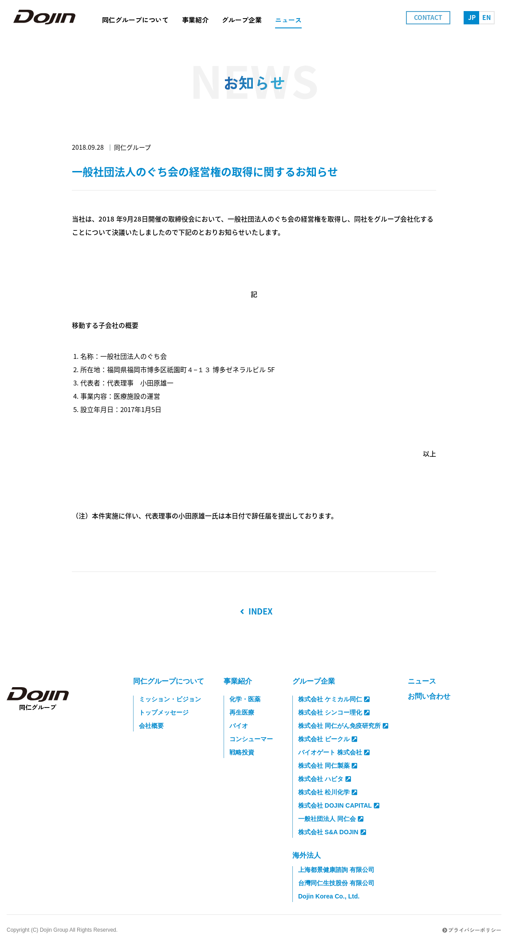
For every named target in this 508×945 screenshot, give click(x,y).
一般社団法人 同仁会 (330, 818)
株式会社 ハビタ (324, 778)
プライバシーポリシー (471, 929)
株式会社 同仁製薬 (327, 765)
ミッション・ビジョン (170, 699)
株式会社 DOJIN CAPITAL (338, 805)
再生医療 (241, 712)
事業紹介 (238, 681)
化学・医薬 (244, 699)
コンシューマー (251, 739)
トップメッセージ (164, 712)
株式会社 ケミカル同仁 (334, 699)
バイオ (238, 725)
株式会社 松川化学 (327, 792)
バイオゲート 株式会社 (334, 752)
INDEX (256, 611)
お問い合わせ (429, 696)
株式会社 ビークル (327, 739)
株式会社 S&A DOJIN (332, 832)
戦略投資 (241, 752)
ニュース (422, 681)
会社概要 (151, 725)
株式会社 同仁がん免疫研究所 (343, 725)
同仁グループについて (168, 681)
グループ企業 (313, 681)
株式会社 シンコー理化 (334, 712)
